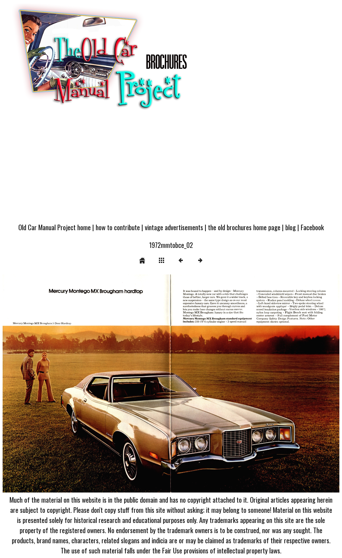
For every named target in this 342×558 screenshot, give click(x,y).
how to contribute (118, 227)
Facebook (312, 227)
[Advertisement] (171, 169)
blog (290, 227)
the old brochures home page (244, 227)
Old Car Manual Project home (54, 227)
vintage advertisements (174, 227)
